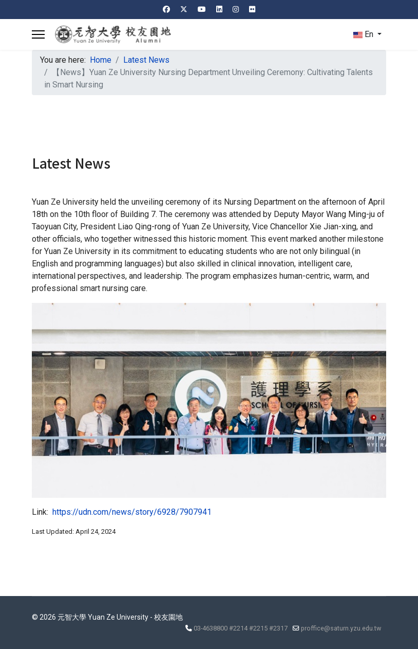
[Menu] (38, 34)
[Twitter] (183, 9)
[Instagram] (236, 9)
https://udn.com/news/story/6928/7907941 (132, 512)
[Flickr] (252, 9)
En (363, 34)
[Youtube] (202, 9)
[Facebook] (166, 9)
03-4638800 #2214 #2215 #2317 (241, 628)
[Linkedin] (219, 9)
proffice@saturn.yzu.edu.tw (341, 628)
